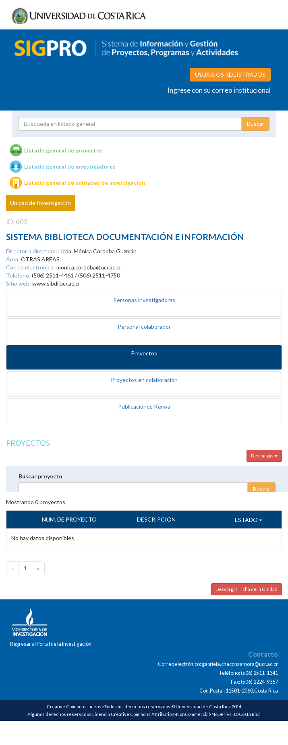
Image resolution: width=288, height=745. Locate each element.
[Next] (38, 568)
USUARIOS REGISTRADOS (230, 74)
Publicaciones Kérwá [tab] (144, 406)
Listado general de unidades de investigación (84, 182)
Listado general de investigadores (70, 166)
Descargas (264, 456)
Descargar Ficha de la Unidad (246, 589)
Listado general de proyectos (63, 150)
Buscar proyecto (40, 476)
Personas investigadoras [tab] (144, 299)
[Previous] (12, 568)
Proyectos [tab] (144, 353)
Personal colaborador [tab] (144, 326)
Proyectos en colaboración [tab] (144, 379)
